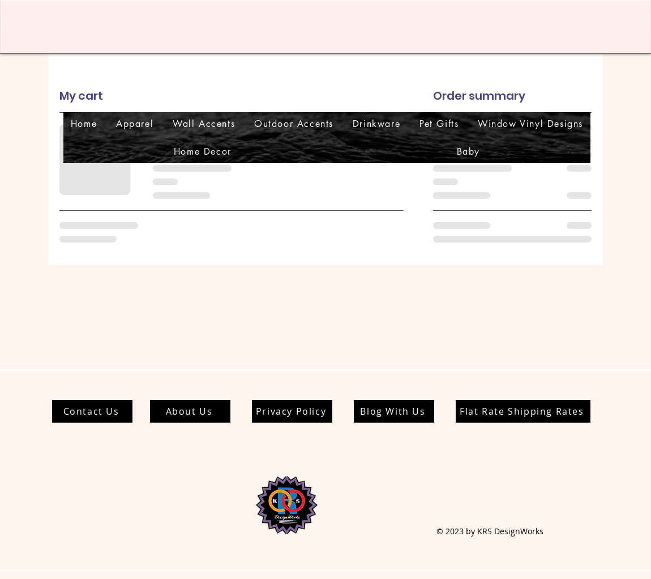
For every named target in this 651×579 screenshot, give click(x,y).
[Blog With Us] (394, 411)
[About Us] (190, 411)
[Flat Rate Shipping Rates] (523, 411)
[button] (135, 123)
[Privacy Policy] (292, 411)
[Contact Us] (92, 411)
